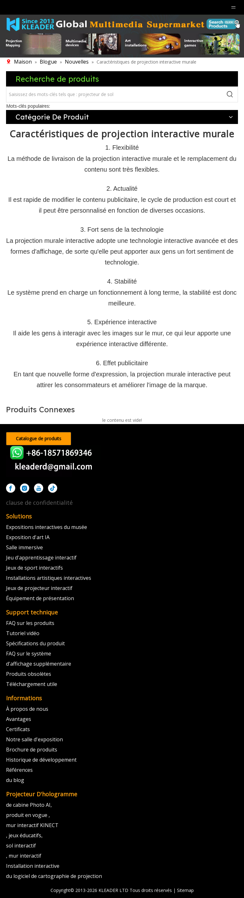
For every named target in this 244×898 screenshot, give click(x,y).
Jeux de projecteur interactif (39, 588)
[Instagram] (24, 488)
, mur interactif (23, 855)
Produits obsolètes (28, 673)
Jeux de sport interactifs (34, 567)
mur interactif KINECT (32, 825)
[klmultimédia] (122, 36)
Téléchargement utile (31, 684)
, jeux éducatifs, (24, 835)
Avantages (18, 719)
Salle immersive (24, 547)
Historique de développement (41, 759)
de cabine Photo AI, (29, 804)
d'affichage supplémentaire (38, 663)
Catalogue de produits (38, 438)
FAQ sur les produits (30, 623)
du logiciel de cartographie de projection (54, 876)
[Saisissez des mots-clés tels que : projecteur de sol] (114, 94)
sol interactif (21, 845)
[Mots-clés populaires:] (230, 94)
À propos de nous (27, 708)
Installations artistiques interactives (48, 577)
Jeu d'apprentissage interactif (41, 557)
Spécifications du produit (35, 643)
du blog (15, 780)
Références (19, 769)
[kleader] (53, 461)
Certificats (18, 729)
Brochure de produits (31, 749)
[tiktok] (52, 488)
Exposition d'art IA (28, 537)
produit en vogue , (28, 815)
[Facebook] (10, 488)
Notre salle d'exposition (34, 739)
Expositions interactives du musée (46, 527)
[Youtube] (38, 488)
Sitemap (185, 890)
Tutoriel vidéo (22, 633)
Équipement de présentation (40, 598)
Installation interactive (32, 865)
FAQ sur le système (28, 653)
